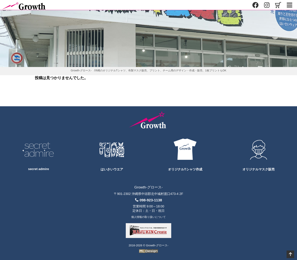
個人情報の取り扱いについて (148, 216)
